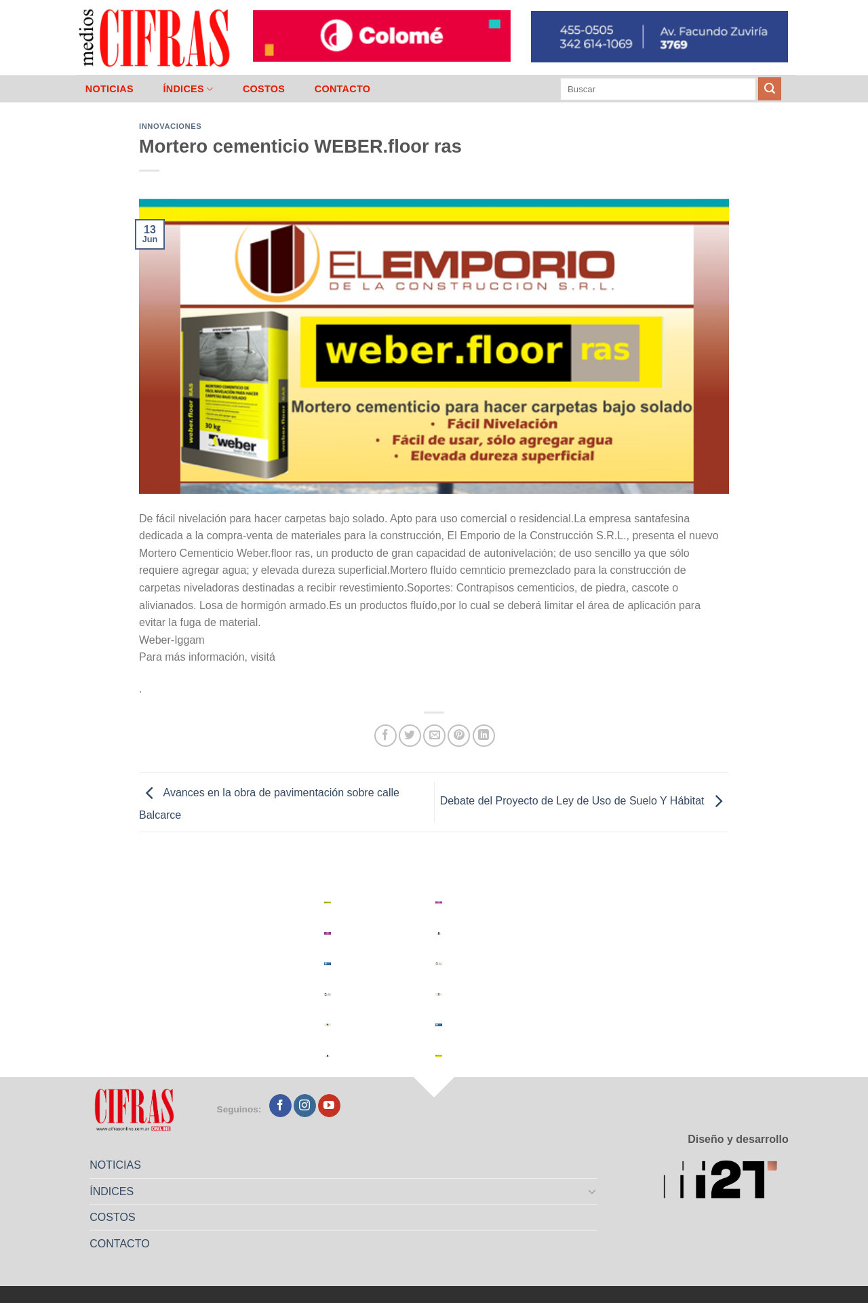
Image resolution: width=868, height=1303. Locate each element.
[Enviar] (769, 88)
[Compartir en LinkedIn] (484, 735)
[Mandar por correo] (434, 735)
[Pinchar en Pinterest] (459, 735)
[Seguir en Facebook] (280, 1105)
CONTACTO (343, 88)
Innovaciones (170, 126)
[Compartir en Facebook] (385, 735)
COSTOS (264, 88)
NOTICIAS (109, 88)
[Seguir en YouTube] (329, 1105)
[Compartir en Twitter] (410, 735)
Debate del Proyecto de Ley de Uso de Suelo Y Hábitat (584, 801)
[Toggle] (592, 1191)
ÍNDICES (188, 89)
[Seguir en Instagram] (305, 1105)
